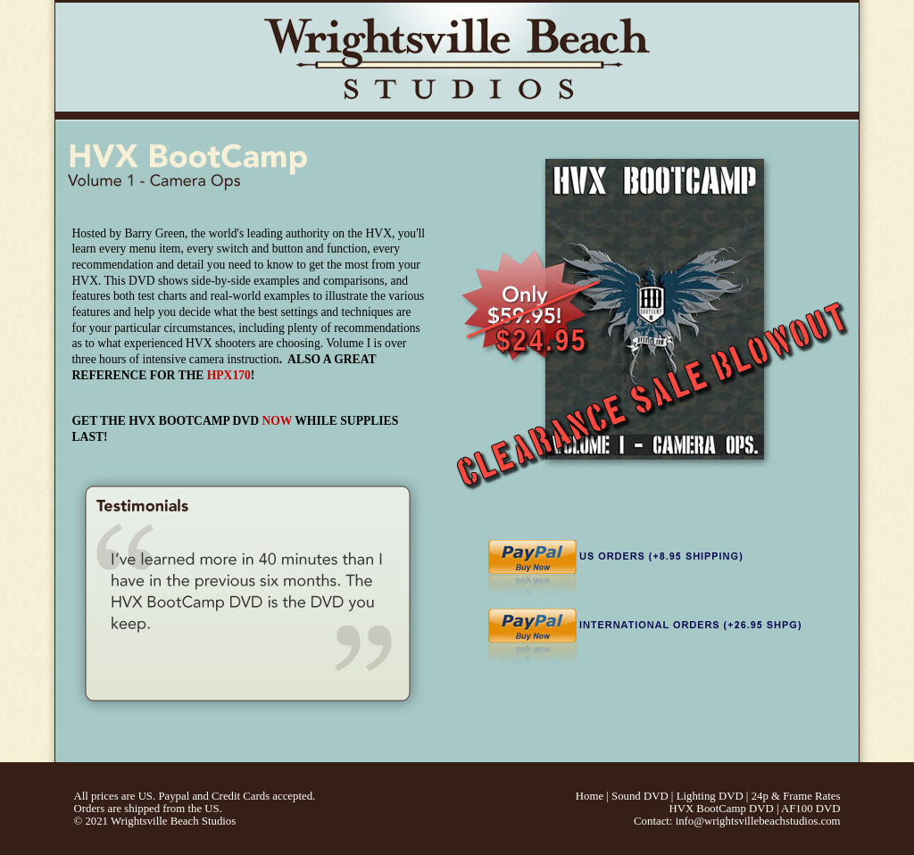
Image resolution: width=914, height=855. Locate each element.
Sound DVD (640, 796)
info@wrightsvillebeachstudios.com (758, 821)
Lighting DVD (710, 796)
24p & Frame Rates (796, 796)
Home (589, 796)
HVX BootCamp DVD (721, 808)
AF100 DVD (810, 808)
